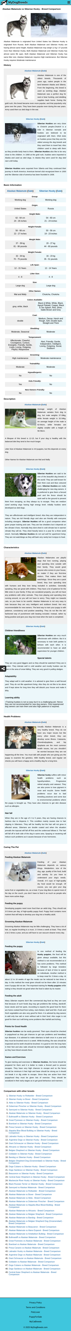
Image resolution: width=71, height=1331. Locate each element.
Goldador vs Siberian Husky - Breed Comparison (30, 1154)
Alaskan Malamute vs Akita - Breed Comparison (30, 1198)
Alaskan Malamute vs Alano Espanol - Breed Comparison (34, 1230)
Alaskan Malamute (33, 71)
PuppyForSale (35, 1317)
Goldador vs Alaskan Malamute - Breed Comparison (32, 1262)
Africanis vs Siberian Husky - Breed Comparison (30, 1147)
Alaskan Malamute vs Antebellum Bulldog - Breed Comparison (36, 1234)
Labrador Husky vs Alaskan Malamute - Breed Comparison (35, 1251)
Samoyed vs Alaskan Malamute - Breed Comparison (32, 1187)
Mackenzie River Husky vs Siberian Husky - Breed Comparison (37, 1180)
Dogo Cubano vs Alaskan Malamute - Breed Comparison (34, 1265)
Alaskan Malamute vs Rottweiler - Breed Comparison (32, 1191)
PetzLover (35, 1312)
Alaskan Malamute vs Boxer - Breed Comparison (30, 1194)
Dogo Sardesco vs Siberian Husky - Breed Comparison (33, 1170)
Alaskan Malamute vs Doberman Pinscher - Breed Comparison (36, 1201)
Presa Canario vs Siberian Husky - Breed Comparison (32, 1127)
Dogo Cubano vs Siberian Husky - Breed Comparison (32, 1166)
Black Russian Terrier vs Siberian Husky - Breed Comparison (36, 1184)
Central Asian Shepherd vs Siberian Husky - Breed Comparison (37, 1177)
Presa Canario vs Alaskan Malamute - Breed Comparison (34, 1248)
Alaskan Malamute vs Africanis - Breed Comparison (31, 1211)
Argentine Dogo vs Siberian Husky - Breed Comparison (33, 1140)
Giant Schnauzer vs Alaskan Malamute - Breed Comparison (35, 1258)
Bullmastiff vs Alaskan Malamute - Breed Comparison (32, 1237)
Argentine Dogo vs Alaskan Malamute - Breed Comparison (34, 1255)
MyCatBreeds (35, 1322)
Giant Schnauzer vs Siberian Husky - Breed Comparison (34, 1143)
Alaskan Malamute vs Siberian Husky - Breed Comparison (34, 1113)
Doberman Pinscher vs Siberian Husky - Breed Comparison (35, 1106)
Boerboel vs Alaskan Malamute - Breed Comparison (32, 1244)
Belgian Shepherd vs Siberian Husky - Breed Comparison (34, 1150)
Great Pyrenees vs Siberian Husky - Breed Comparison (33, 1120)
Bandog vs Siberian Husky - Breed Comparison (30, 1157)
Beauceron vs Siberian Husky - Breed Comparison (31, 1173)
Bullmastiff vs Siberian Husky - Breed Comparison (31, 1117)
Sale (44, 71)
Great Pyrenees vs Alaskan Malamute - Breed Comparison (35, 1241)
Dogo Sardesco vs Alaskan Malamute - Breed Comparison (34, 1269)
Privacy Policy (35, 1303)
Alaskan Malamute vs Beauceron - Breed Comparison (32, 1227)
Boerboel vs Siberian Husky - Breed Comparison (30, 1124)
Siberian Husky (32, 119)
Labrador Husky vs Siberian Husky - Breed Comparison (33, 1136)
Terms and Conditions (35, 1307)
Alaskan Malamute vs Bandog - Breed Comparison (31, 1218)
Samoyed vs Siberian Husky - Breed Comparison (30, 1110)
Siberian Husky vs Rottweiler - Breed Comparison (31, 1096)
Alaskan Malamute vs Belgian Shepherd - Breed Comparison (36, 1214)
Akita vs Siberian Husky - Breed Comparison (28, 1103)
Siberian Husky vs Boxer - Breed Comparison (29, 1099)
